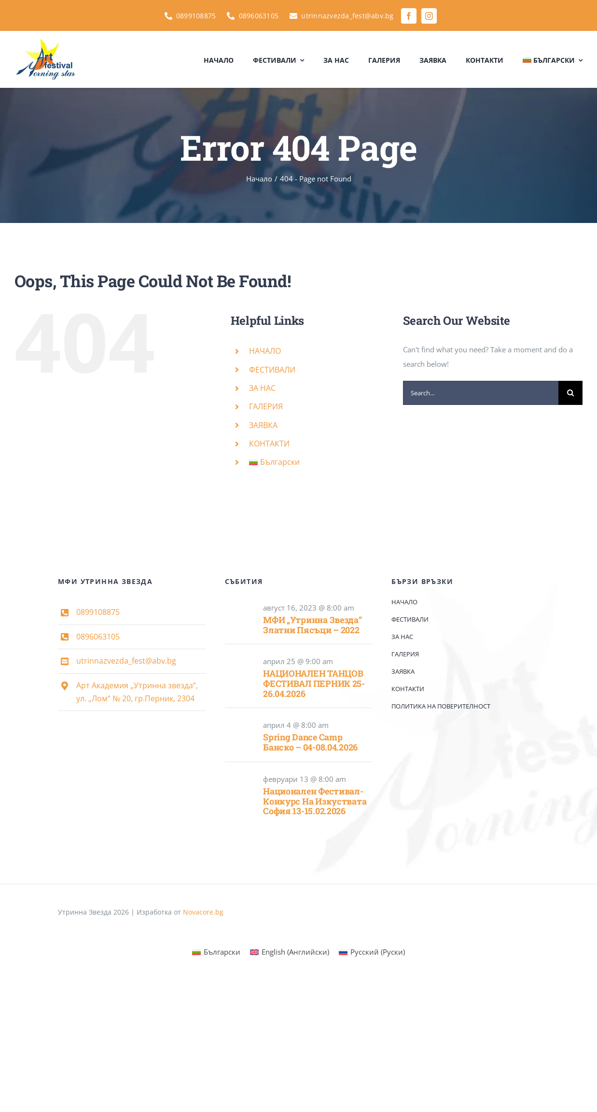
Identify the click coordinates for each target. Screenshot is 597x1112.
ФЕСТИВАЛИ (272, 369)
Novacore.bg (203, 912)
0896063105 (98, 636)
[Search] (570, 393)
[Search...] (480, 393)
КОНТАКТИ (269, 443)
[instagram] (429, 16)
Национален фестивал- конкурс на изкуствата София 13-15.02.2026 (314, 801)
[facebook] (409, 16)
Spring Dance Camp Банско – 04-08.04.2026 (310, 742)
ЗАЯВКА (263, 425)
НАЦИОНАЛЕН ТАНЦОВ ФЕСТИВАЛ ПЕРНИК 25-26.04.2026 (314, 683)
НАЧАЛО (265, 351)
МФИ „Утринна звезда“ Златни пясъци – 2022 (312, 625)
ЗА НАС (262, 388)
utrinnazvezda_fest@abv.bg (126, 660)
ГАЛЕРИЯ (266, 406)
